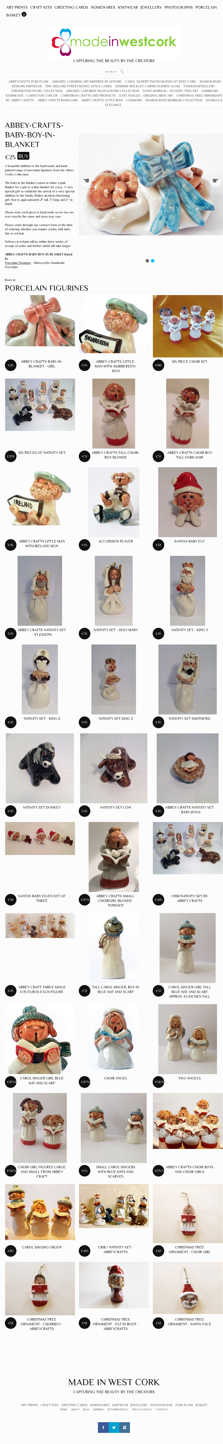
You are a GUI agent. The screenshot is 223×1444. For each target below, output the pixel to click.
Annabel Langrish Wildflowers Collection (102, 91)
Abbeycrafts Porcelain (28, 81)
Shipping (98, 1409)
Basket (13, 15)
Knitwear (128, 7)
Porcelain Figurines (18, 263)
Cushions (134, 100)
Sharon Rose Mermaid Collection (173, 100)
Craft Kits (41, 7)
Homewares (103, 7)
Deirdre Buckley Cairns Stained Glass (147, 86)
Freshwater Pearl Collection (36, 91)
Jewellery (151, 7)
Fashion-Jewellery (199, 86)
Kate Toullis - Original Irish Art (146, 95)
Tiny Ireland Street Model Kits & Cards (78, 86)
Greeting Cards (71, 7)
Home (63, 1409)
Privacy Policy (142, 1409)
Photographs (178, 7)
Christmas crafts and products (88, 95)
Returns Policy (118, 1409)
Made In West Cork (114, 1382)
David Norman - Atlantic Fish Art (170, 91)
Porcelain (206, 7)
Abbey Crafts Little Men (102, 100)
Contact (162, 1409)
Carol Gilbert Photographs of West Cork (160, 81)
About (75, 1409)
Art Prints (17, 7)
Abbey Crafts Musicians (57, 100)
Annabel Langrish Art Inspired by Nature (87, 81)
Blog (86, 1409)
